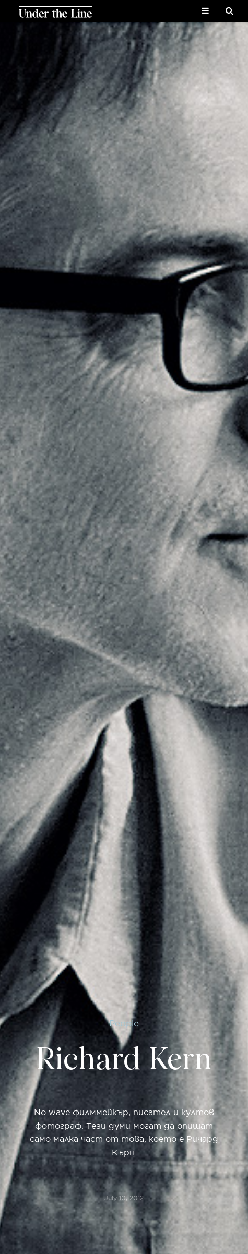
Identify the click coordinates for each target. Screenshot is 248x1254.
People (124, 1023)
